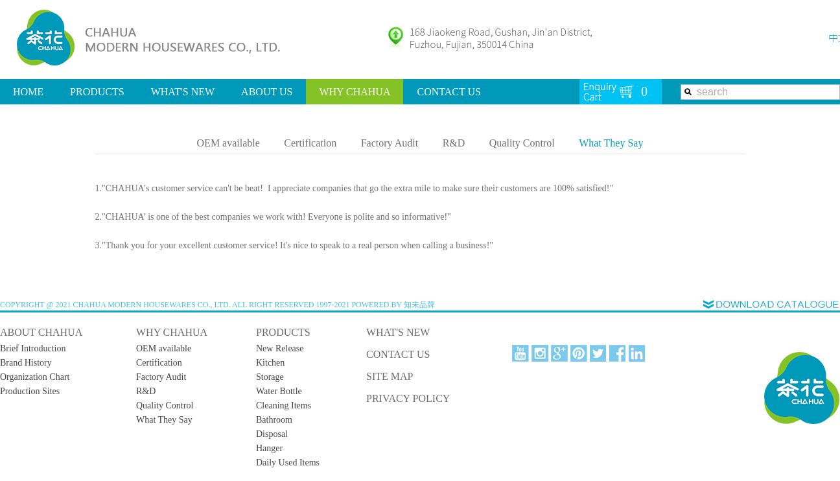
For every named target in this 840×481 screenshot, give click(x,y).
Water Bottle (279, 391)
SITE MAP (389, 376)
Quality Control (522, 142)
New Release (279, 348)
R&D (454, 142)
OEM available (228, 142)
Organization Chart (34, 377)
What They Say (611, 142)
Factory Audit (389, 142)
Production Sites (30, 391)
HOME (28, 91)
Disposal (272, 434)
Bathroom (274, 420)
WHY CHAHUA (354, 91)
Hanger (269, 448)
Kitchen (270, 363)
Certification (310, 142)
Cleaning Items (283, 405)
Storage (270, 377)
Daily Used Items (288, 462)
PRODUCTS (97, 91)
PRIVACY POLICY (408, 398)
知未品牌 (419, 304)
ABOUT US (266, 91)
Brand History (26, 363)
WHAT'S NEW (183, 91)
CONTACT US (448, 91)
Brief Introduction (32, 348)
